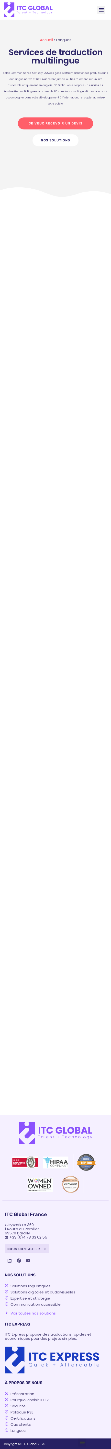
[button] (101, 10)
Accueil (46, 39)
